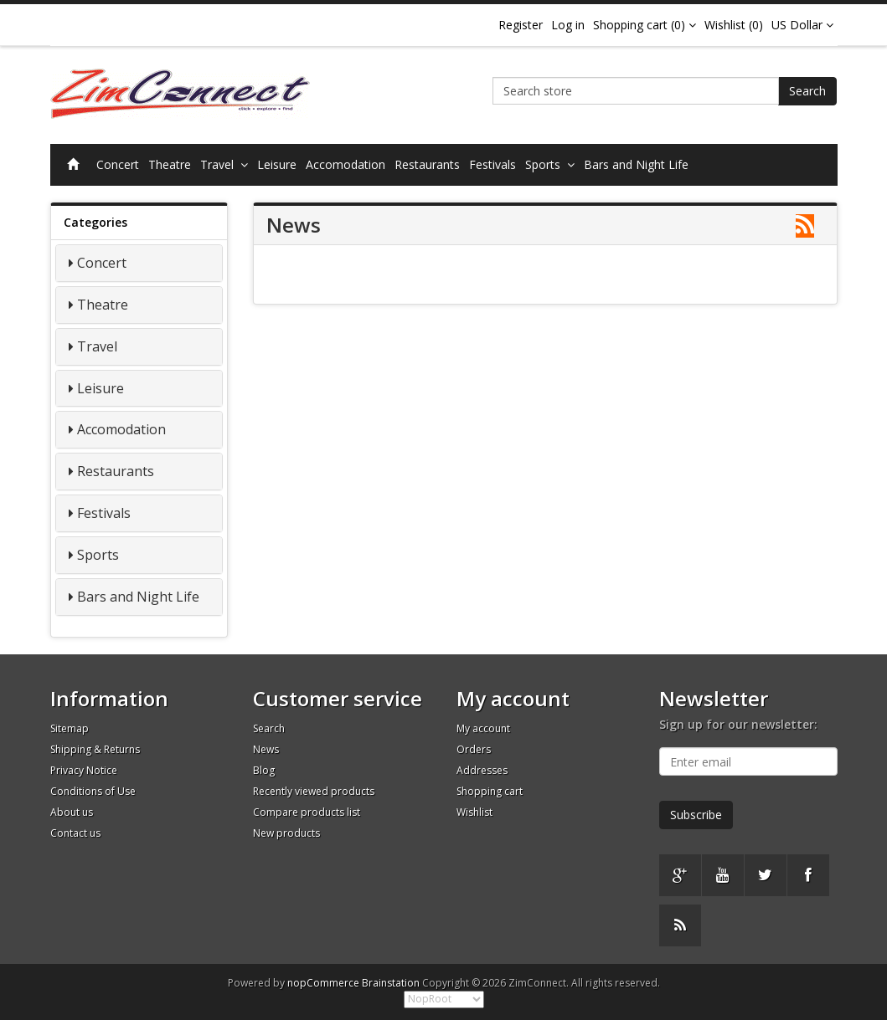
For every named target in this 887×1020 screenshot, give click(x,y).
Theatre (169, 164)
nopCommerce (323, 983)
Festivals (492, 164)
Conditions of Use (93, 791)
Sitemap (69, 728)
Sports (550, 164)
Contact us (75, 833)
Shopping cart (489, 791)
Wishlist (474, 812)
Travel (224, 164)
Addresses (482, 770)
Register (520, 25)
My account (483, 728)
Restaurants (427, 164)
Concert (117, 164)
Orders (473, 749)
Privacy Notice (83, 770)
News (266, 749)
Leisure (277, 164)
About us (71, 812)
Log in (568, 25)
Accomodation (345, 164)
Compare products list (306, 812)
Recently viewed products (313, 791)
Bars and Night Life (636, 164)
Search (807, 91)
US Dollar (802, 25)
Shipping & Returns (95, 749)
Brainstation (392, 983)
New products (286, 833)
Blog (264, 770)
